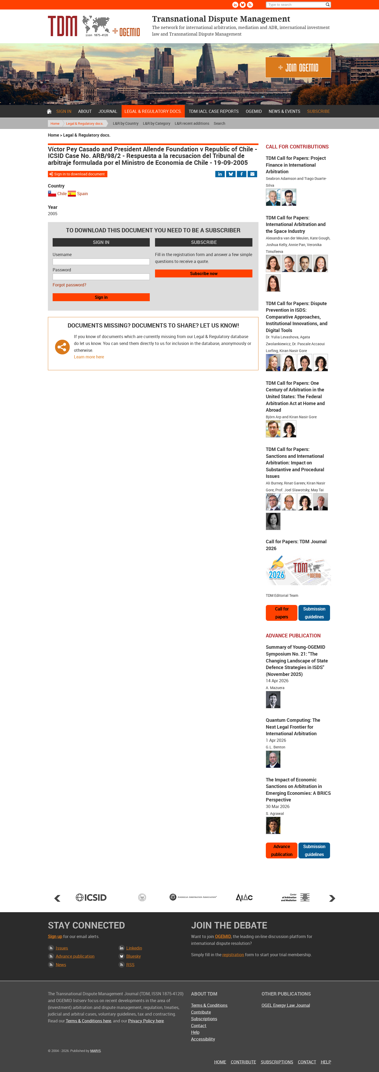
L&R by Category (156, 123)
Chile (62, 193)
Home (49, 111)
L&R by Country (125, 123)
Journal (107, 111)
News (61, 965)
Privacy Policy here (146, 1021)
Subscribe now (204, 273)
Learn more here (89, 357)
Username (62, 254)
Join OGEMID (298, 67)
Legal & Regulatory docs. (153, 111)
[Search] (298, 5)
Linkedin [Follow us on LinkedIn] (235, 5)
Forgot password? (69, 285)
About (85, 111)
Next (332, 898)
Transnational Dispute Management (94, 26)
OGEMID (254, 111)
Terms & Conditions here (88, 1021)
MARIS (95, 1050)
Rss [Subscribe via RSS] (250, 5)
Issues (62, 948)
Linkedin (134, 948)
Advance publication (281, 850)
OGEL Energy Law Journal (286, 1005)
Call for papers (281, 613)
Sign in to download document (79, 173)
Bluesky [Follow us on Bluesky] (243, 5)
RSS (130, 965)
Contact (198, 1025)
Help (195, 1032)
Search (219, 123)
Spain (82, 193)
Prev (57, 898)
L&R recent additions (192, 123)
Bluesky (133, 956)
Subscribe (318, 111)
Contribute (201, 1012)
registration (233, 955)
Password (62, 270)
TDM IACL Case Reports (214, 111)
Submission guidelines (314, 613)
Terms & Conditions (209, 1005)
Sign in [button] (101, 297)
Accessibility (203, 1039)
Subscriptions (204, 1019)
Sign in (63, 111)
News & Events (284, 111)
